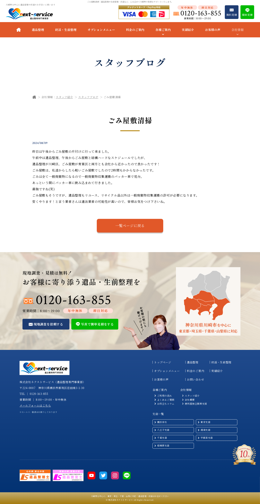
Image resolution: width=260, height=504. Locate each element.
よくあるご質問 (165, 399)
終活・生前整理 (66, 30)
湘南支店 (205, 429)
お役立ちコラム (165, 403)
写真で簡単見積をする (97, 324)
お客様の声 (213, 30)
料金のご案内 (135, 30)
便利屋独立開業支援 (196, 403)
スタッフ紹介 (64, 97)
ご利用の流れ (164, 395)
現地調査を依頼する (48, 324)
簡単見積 (247, 15)
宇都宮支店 (207, 437)
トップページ (162, 362)
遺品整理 (38, 30)
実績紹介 (188, 30)
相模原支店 (163, 445)
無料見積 (231, 15)
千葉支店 (162, 437)
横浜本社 (162, 422)
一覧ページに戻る (130, 225)
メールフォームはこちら (35, 405)
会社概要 (190, 399)
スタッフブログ (88, 97)
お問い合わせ (195, 379)
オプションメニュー (101, 30)
